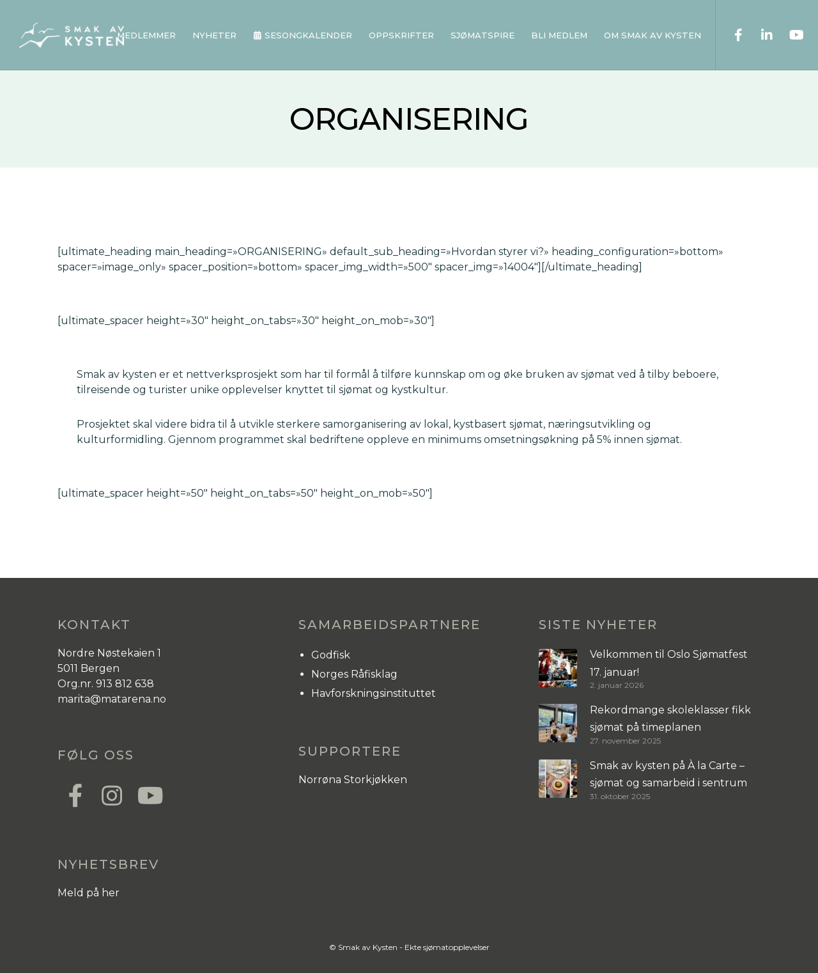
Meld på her (89, 893)
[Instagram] (111, 794)
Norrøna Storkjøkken (352, 780)
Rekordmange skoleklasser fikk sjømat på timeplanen (670, 718)
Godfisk (330, 655)
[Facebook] (730, 35)
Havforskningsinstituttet (373, 693)
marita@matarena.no (112, 699)
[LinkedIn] (759, 35)
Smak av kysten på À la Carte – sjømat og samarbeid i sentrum (668, 774)
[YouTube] (787, 35)
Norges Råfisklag (354, 674)
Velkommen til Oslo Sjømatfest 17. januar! (669, 663)
